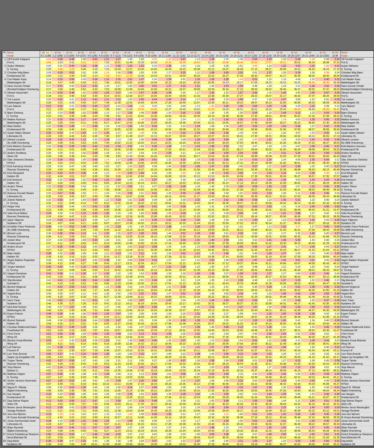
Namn (10, 52)
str (43, 52)
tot (47, 52)
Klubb (10, 55)
